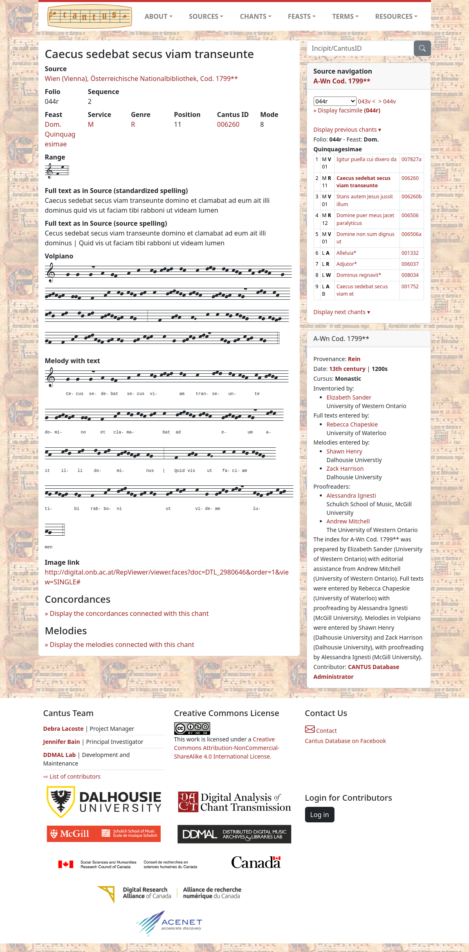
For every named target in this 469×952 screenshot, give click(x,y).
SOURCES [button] (203, 16)
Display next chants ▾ (342, 312)
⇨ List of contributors (72, 776)
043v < (366, 101)
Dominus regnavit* (359, 275)
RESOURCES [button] (394, 16)
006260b (412, 196)
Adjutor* (347, 263)
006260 (228, 124)
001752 (410, 286)
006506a (412, 234)
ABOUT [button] (156, 16)
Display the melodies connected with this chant (122, 644)
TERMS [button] (343, 16)
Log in (319, 814)
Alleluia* (347, 252)
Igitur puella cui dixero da (367, 159)
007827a (412, 159)
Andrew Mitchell (348, 521)
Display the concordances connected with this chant (129, 613)
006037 (410, 263)
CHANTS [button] (253, 16)
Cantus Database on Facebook (345, 741)
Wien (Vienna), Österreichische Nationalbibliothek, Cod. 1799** (141, 78)
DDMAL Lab (59, 755)
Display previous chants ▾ (347, 129)
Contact (321, 730)
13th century (347, 369)
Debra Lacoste (63, 728)
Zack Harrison (345, 468)
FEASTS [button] (299, 16)
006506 (410, 215)
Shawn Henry (344, 451)
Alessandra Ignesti (351, 495)
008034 (410, 275)
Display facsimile (349, 110)
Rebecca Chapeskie (352, 424)
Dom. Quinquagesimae (60, 134)
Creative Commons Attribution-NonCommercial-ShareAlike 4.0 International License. (227, 747)
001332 (410, 252)
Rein (354, 359)
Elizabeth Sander (349, 397)
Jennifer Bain (62, 741)
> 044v (387, 101)
